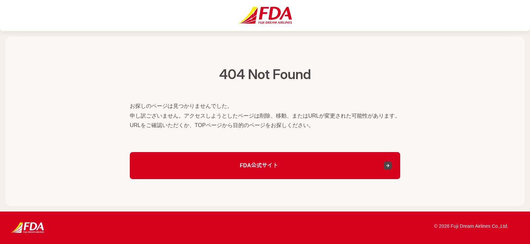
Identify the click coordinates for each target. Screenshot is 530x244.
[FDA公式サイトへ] (265, 15)
